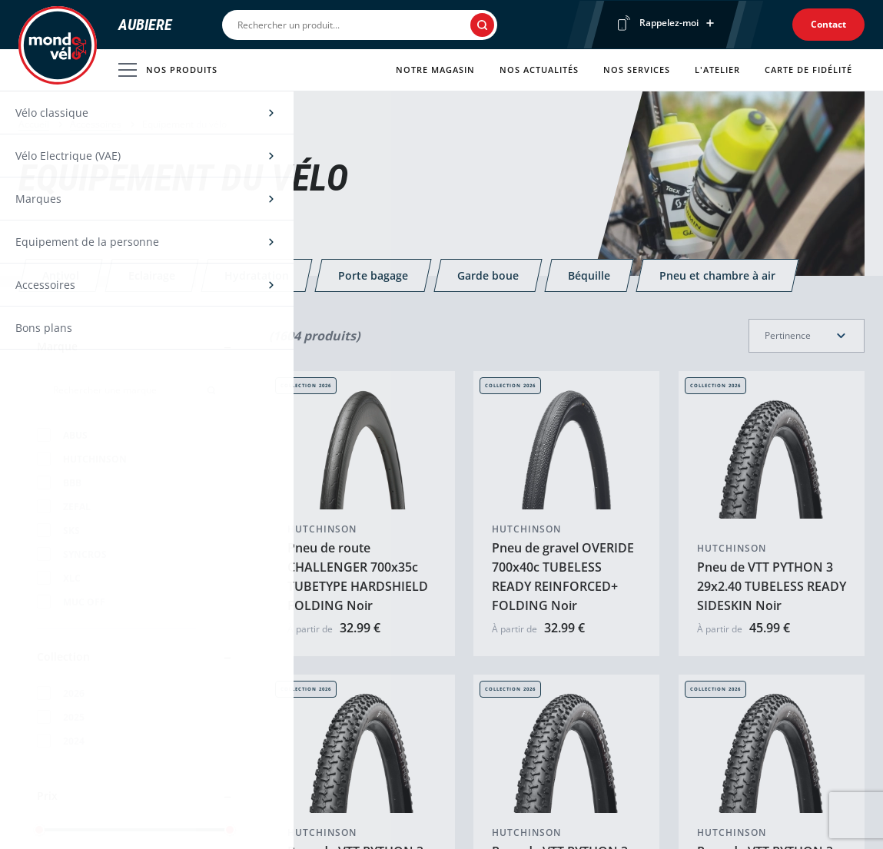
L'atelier (717, 69)
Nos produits (167, 70)
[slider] (39, 829)
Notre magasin (435, 69)
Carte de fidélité (808, 69)
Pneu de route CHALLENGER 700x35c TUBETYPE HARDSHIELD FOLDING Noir (357, 576)
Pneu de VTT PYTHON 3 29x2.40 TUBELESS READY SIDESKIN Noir (771, 586)
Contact (828, 24)
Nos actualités (539, 69)
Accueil (33, 124)
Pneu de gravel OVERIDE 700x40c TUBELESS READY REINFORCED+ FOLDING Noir (563, 576)
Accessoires (95, 124)
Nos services (636, 69)
